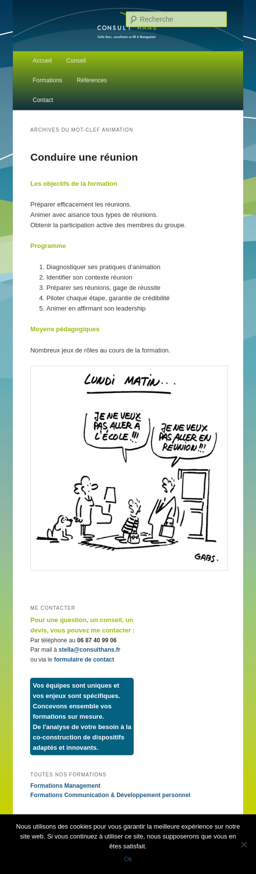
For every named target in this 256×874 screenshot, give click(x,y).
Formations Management (65, 785)
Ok (128, 859)
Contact (43, 100)
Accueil (42, 60)
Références (91, 80)
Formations (47, 80)
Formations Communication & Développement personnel (110, 795)
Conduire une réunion (84, 157)
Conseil (76, 60)
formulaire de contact (84, 659)
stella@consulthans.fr (89, 649)
